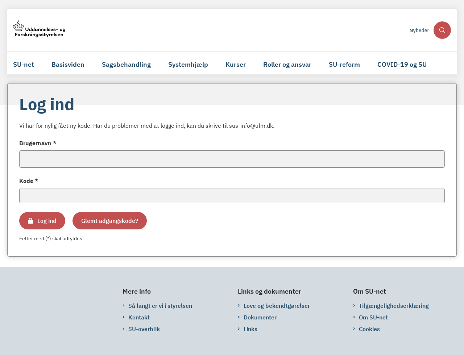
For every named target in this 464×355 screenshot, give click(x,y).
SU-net (23, 64)
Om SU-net (373, 317)
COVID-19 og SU (402, 64)
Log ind (47, 220)
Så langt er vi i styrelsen (160, 305)
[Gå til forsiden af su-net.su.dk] (39, 30)
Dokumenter (260, 317)
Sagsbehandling (126, 64)
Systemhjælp (188, 64)
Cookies (369, 328)
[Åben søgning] (442, 30)
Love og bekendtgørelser (277, 305)
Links (250, 328)
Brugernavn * (38, 143)
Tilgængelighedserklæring (394, 305)
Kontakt (139, 317)
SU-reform (344, 64)
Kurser (235, 64)
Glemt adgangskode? (109, 220)
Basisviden (67, 64)
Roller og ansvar (287, 64)
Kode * (28, 180)
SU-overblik (144, 328)
